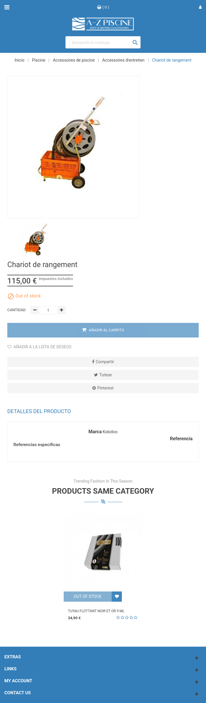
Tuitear (105, 375)
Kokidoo (110, 431)
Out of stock (87, 596)
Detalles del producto (39, 411)
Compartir (105, 361)
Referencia (181, 438)
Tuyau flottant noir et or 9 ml (96, 611)
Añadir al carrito (103, 330)
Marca (95, 431)
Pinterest (105, 388)
